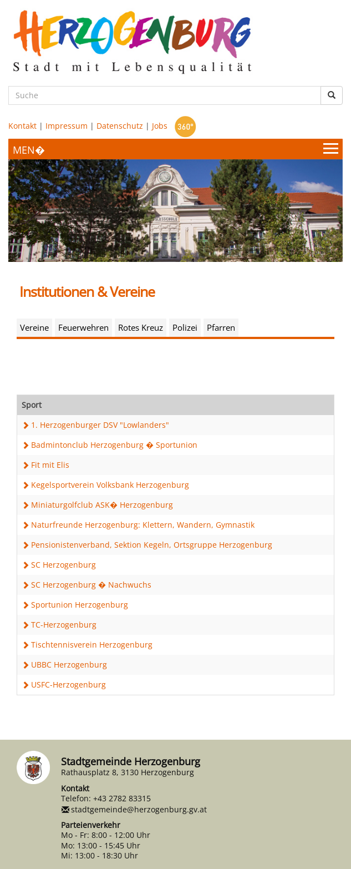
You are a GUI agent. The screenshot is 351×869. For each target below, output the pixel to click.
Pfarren (221, 327)
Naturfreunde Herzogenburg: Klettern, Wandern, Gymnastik (143, 524)
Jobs (159, 125)
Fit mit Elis (50, 464)
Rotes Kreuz (140, 327)
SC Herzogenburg (63, 564)
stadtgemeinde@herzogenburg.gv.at (139, 809)
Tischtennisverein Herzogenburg (91, 644)
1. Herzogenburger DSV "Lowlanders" (100, 425)
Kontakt (22, 125)
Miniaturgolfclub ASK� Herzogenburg (102, 504)
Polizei (184, 327)
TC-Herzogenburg (63, 624)
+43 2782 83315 (122, 798)
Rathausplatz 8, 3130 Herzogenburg (127, 772)
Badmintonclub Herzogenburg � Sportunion (114, 444)
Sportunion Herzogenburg (79, 604)
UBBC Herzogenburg (69, 664)
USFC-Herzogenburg (68, 684)
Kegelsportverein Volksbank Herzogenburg (110, 484)
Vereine (34, 327)
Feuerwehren (83, 327)
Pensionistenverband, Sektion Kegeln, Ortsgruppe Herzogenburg (151, 544)
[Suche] (164, 95)
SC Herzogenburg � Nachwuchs (91, 584)
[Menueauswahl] (175, 149)
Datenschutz (119, 125)
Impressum (66, 125)
